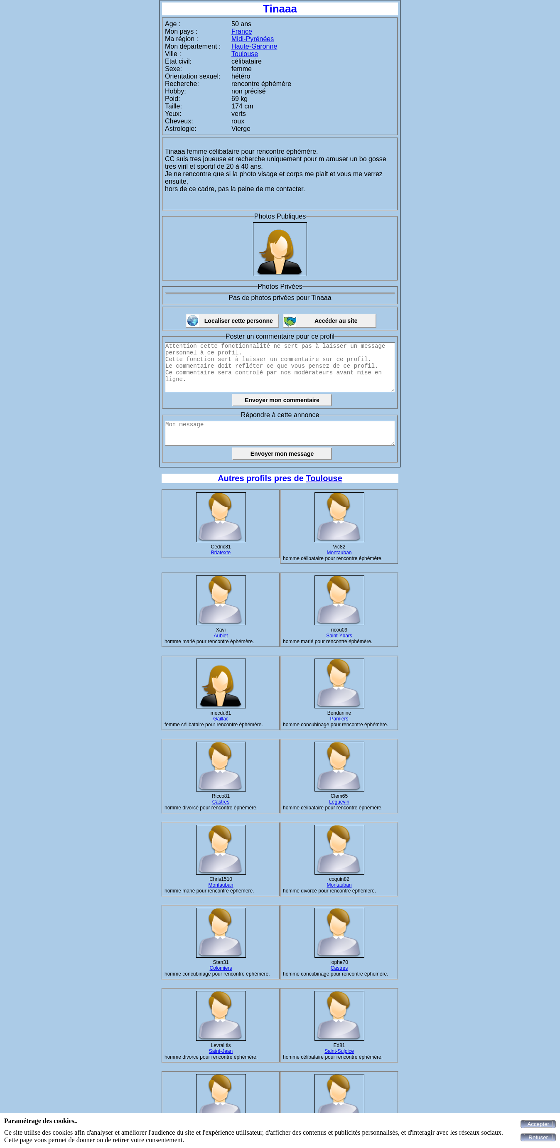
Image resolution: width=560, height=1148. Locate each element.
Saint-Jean (221, 1051)
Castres (220, 802)
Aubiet (221, 636)
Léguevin (339, 802)
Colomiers (220, 968)
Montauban (339, 553)
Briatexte (221, 553)
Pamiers (339, 719)
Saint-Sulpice (339, 1051)
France (241, 31)
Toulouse (244, 53)
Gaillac (220, 719)
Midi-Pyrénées (252, 38)
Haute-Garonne (254, 46)
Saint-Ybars (339, 636)
